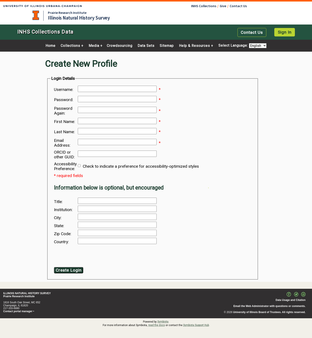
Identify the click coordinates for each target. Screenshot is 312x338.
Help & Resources (194, 46)
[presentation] (89, 256)
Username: (63, 89)
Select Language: (233, 46)
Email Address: (62, 143)
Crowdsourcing (119, 46)
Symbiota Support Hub (196, 325)
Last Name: (64, 132)
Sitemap (167, 46)
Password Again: (63, 111)
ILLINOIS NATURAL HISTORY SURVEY (27, 293)
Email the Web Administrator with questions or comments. (269, 306)
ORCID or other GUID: (64, 154)
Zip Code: (62, 233)
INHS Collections (203, 6)
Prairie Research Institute (67, 12)
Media (94, 46)
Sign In (284, 32)
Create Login (68, 270)
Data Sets (146, 46)
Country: (61, 242)
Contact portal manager (17, 311)
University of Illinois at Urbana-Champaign (35, 15)
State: (59, 225)
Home (50, 46)
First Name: (64, 121)
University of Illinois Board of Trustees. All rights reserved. (269, 312)
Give (223, 6)
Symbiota (162, 321)
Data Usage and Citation (291, 300)
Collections (70, 46)
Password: (63, 99)
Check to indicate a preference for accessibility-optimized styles (141, 166)
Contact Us (238, 6)
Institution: (63, 209)
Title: (58, 201)
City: (58, 217)
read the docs (156, 325)
